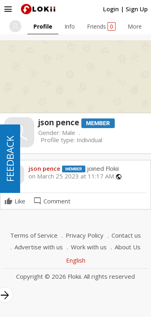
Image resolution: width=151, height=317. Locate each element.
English (75, 260)
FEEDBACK (10, 159)
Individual (89, 140)
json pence (44, 168)
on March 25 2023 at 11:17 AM (71, 176)
